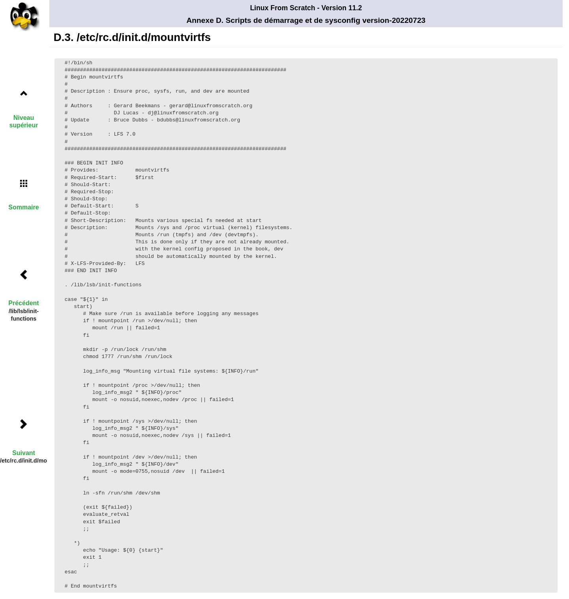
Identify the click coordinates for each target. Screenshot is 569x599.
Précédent (23, 303)
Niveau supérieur (23, 121)
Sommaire (23, 207)
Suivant (23, 453)
